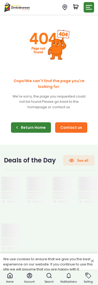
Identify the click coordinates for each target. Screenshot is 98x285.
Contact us (71, 127)
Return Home (31, 127)
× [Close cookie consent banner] (92, 261)
